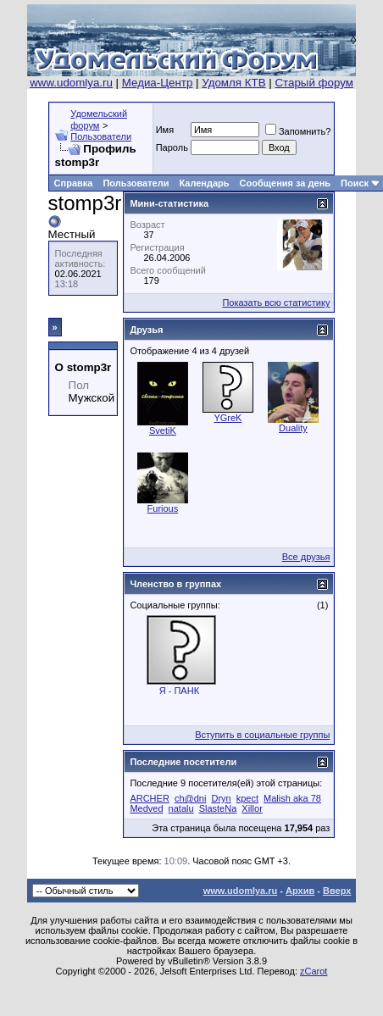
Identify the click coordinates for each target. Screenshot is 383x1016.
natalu (181, 808)
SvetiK (162, 430)
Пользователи (100, 136)
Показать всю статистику (276, 302)
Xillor (251, 808)
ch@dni (190, 798)
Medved (146, 808)
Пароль (172, 147)
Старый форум (313, 82)
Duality (293, 428)
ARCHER (149, 798)
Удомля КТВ (233, 82)
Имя (165, 130)
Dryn (220, 798)
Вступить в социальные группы (262, 735)
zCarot (313, 971)
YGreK (227, 418)
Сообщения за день (285, 183)
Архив (300, 891)
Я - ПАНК (179, 691)
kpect (247, 798)
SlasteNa (218, 808)
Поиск (355, 183)
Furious (163, 508)
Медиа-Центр (157, 82)
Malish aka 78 (292, 798)
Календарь (204, 183)
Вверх (337, 891)
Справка (73, 183)
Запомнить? (298, 131)
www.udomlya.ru (71, 82)
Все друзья (306, 557)
